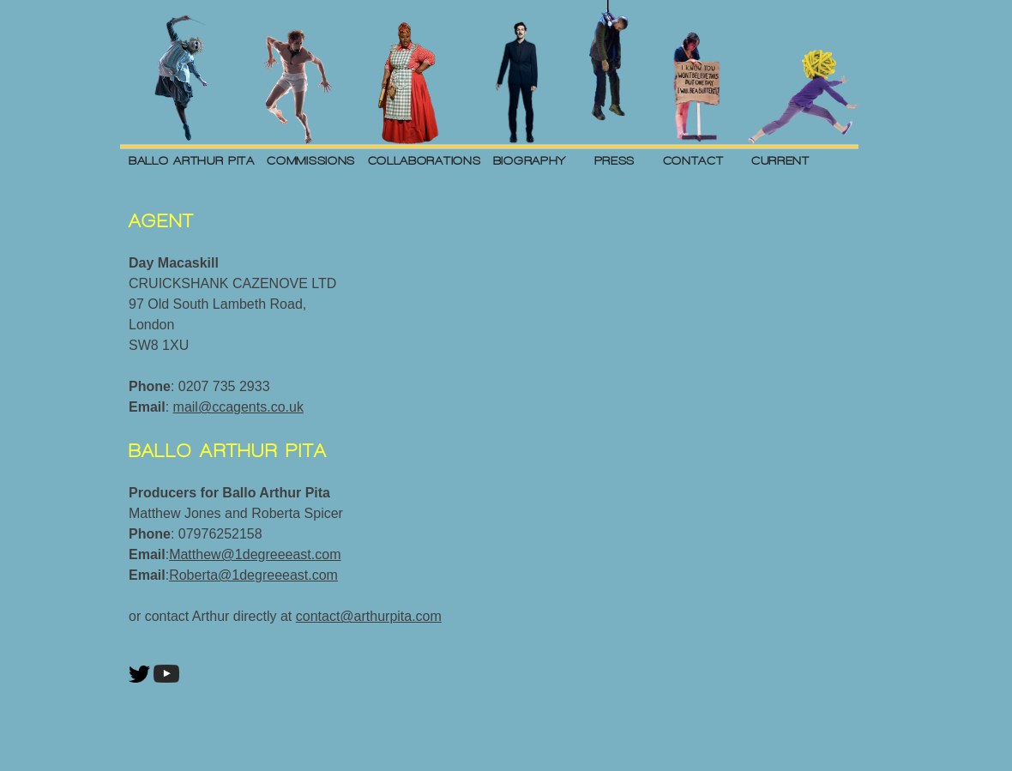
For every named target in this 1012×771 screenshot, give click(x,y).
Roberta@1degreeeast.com (253, 575)
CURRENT (780, 160)
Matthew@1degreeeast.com (254, 554)
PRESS (615, 160)
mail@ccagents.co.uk (238, 407)
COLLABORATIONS (424, 160)
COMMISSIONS (311, 160)
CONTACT (693, 160)
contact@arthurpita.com (369, 616)
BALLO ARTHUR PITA (192, 160)
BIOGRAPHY (529, 160)
